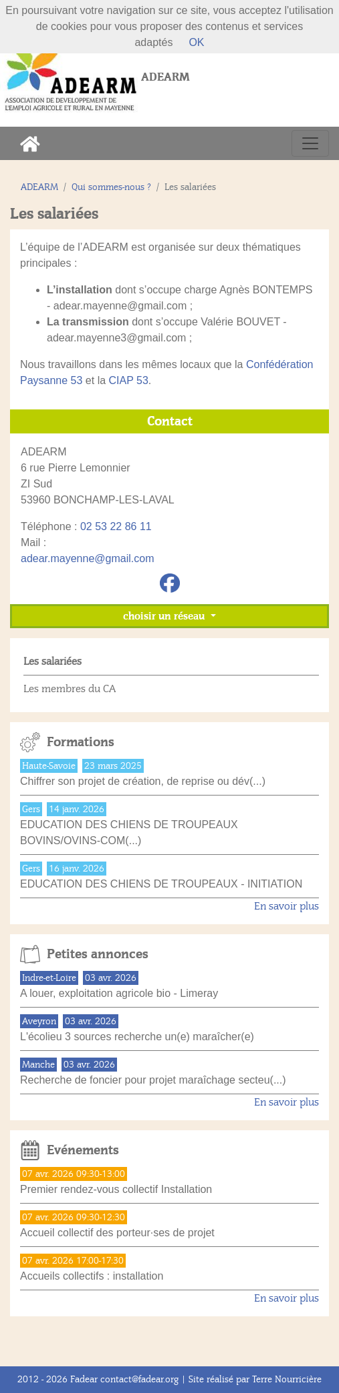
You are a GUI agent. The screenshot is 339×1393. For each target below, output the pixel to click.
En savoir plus (286, 906)
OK (196, 42)
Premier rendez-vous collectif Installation (116, 1189)
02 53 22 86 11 (116, 526)
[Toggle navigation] (310, 143)
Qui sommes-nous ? (111, 187)
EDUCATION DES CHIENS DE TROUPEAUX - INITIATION (161, 884)
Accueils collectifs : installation (91, 1276)
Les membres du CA (69, 688)
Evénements (83, 1150)
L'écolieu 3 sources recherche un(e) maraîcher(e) (137, 1036)
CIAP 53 (128, 380)
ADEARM (39, 187)
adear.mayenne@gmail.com (87, 558)
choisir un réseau (165, 616)
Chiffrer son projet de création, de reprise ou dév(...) (142, 781)
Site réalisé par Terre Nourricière (255, 1379)
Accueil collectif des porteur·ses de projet (117, 1232)
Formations (80, 742)
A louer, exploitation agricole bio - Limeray (119, 993)
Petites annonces (97, 954)
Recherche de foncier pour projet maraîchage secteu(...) (153, 1080)
